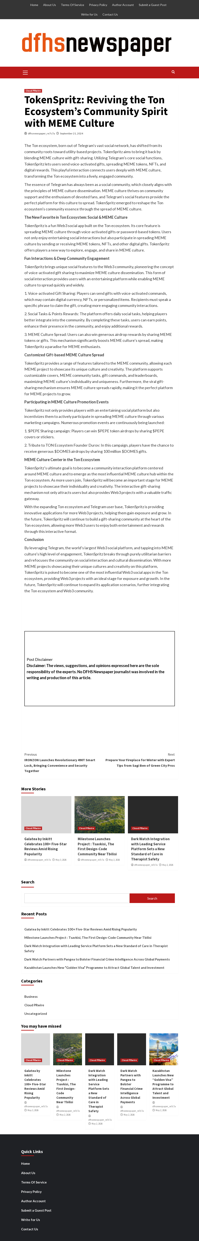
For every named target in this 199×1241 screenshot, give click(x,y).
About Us (49, 5)
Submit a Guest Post (153, 5)
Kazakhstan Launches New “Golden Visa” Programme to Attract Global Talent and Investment (94, 967)
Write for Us (89, 14)
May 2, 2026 (114, 859)
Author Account (123, 5)
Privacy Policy (98, 5)
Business (31, 996)
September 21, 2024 (71, 133)
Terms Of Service (72, 5)
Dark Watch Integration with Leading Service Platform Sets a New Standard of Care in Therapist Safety (150, 849)
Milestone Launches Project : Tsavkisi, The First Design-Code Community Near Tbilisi (97, 846)
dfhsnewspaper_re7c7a (41, 133)
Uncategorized (35, 1013)
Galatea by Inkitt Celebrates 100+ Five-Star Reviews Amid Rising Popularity (45, 846)
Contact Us (110, 14)
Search (27, 881)
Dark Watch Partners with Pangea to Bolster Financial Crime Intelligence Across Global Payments (97, 959)
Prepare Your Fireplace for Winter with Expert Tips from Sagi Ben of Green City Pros (137, 759)
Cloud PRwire (33, 90)
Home (34, 5)
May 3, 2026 (61, 859)
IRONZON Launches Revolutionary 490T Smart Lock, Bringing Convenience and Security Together (62, 762)
